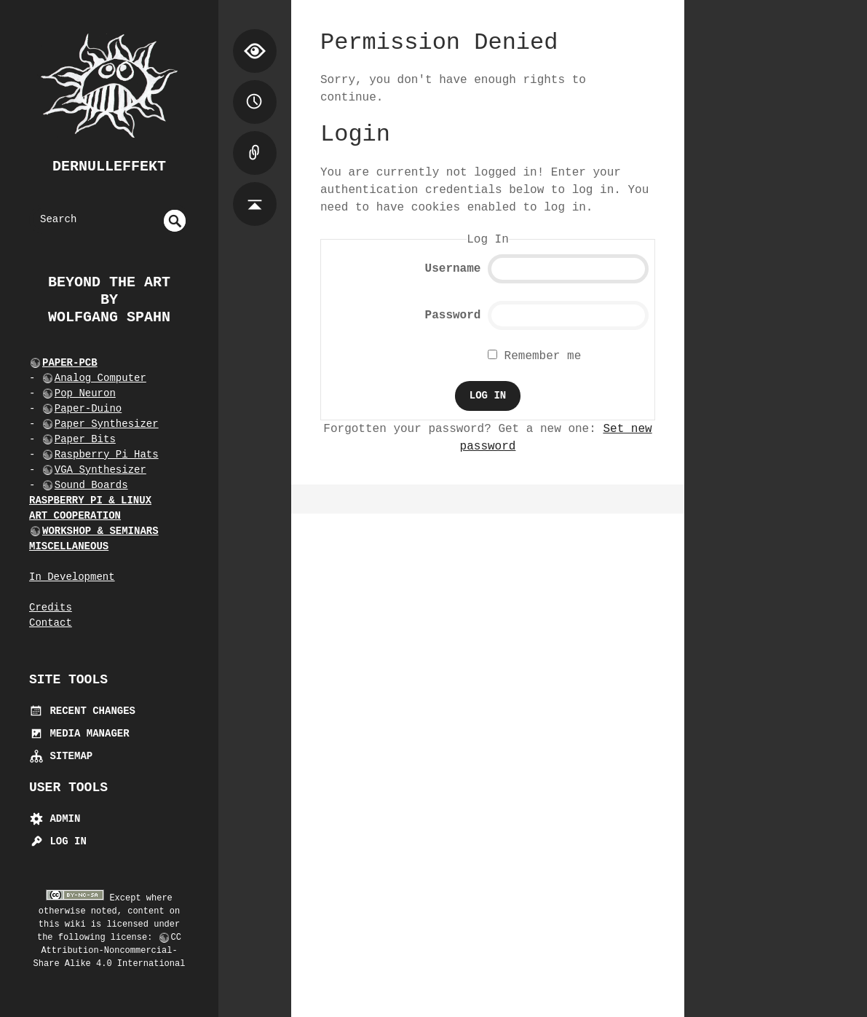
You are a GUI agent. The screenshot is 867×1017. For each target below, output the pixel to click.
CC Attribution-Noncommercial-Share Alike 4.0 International (109, 950)
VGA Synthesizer (100, 470)
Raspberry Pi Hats (107, 454)
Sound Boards (91, 485)
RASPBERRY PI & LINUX (90, 500)
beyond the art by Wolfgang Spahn (109, 300)
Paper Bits (85, 439)
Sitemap (60, 756)
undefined (175, 221)
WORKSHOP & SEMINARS (100, 531)
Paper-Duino (88, 409)
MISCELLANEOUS (68, 546)
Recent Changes (82, 711)
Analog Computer (100, 378)
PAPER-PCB (70, 363)
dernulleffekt (109, 166)
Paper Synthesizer (107, 424)
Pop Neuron (85, 393)
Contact (50, 623)
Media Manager (79, 733)
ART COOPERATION (75, 516)
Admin (54, 819)
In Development (72, 577)
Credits (50, 607)
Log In (58, 841)
